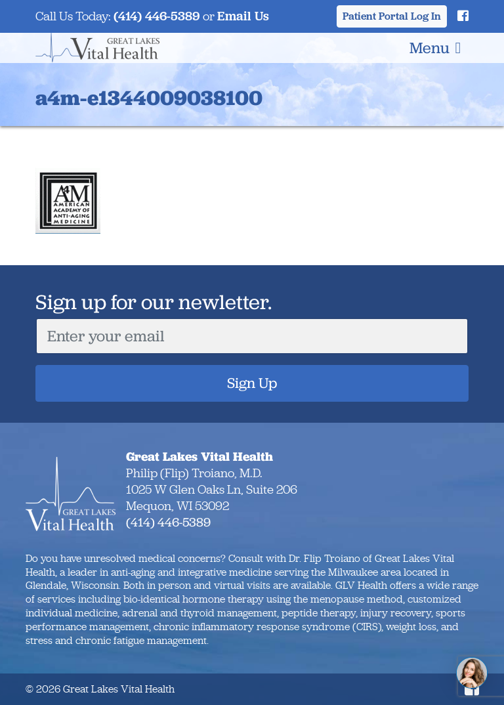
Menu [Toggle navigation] (435, 47)
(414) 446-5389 (157, 16)
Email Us (243, 16)
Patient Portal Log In (392, 16)
